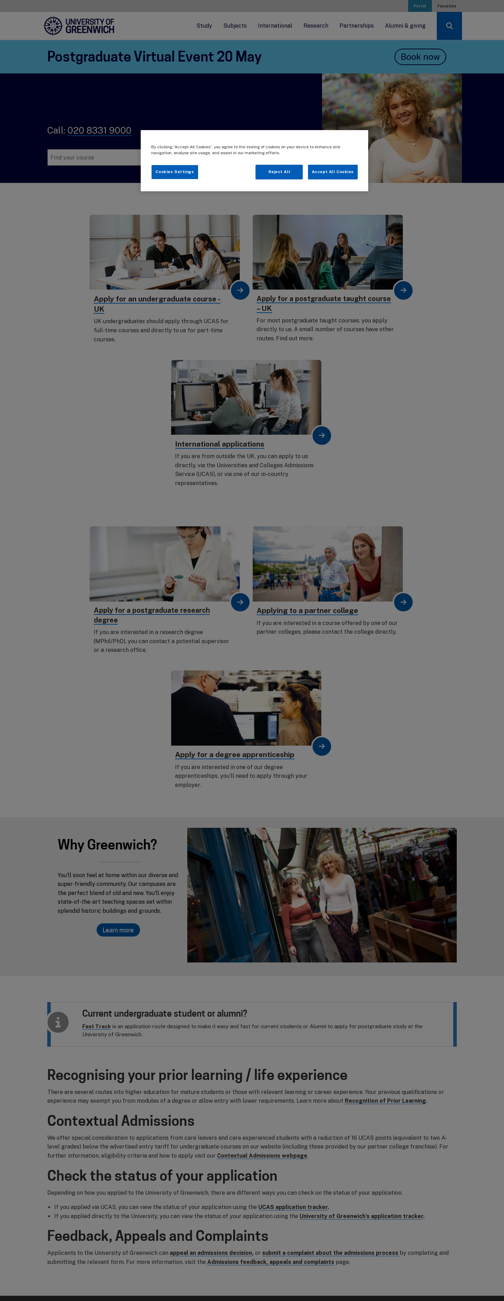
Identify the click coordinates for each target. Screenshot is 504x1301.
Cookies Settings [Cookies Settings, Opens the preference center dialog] (174, 171)
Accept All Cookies (333, 171)
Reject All (279, 171)
